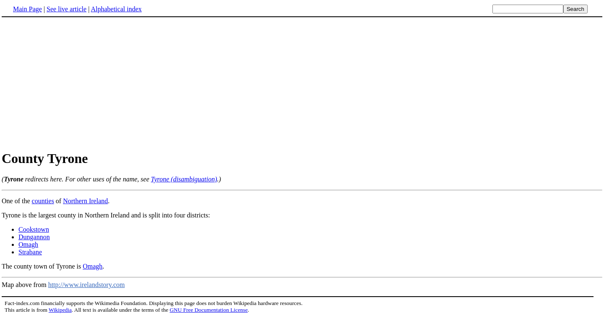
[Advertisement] (72, 83)
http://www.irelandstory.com (86, 284)
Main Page (27, 9)
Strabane (30, 252)
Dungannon (34, 236)
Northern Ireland (85, 200)
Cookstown (33, 229)
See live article (66, 9)
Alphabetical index (116, 9)
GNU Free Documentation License (208, 310)
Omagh (28, 244)
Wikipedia (60, 310)
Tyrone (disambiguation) (184, 179)
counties (43, 200)
